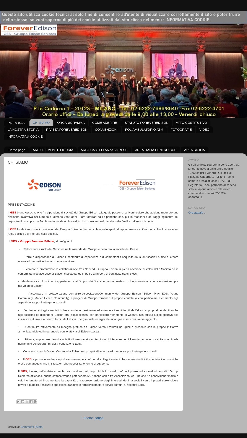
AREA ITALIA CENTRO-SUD (156, 150)
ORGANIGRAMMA (71, 122)
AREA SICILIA (194, 150)
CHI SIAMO (41, 122)
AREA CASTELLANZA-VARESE (104, 150)
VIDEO (204, 129)
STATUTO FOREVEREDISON (146, 122)
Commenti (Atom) (32, 426)
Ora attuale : (196, 212)
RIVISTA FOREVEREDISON (67, 129)
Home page (16, 122)
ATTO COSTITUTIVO (191, 122)
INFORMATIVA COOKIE (25, 136)
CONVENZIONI (106, 129)
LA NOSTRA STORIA (23, 129)
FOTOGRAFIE (181, 129)
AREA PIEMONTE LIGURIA (53, 150)
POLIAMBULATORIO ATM (144, 129)
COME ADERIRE (104, 122)
